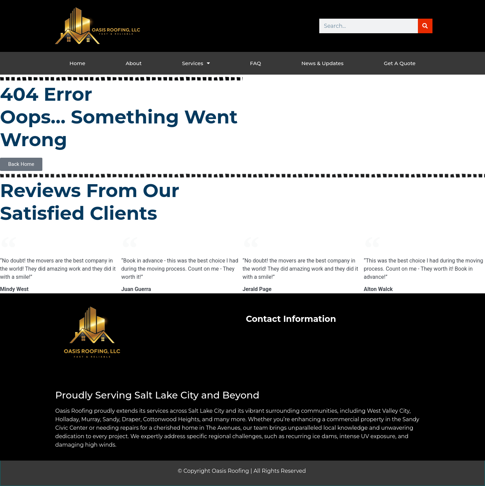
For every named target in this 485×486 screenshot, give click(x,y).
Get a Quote (400, 63)
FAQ (255, 63)
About (134, 63)
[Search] (425, 26)
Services (196, 63)
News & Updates (322, 63)
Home (77, 63)
